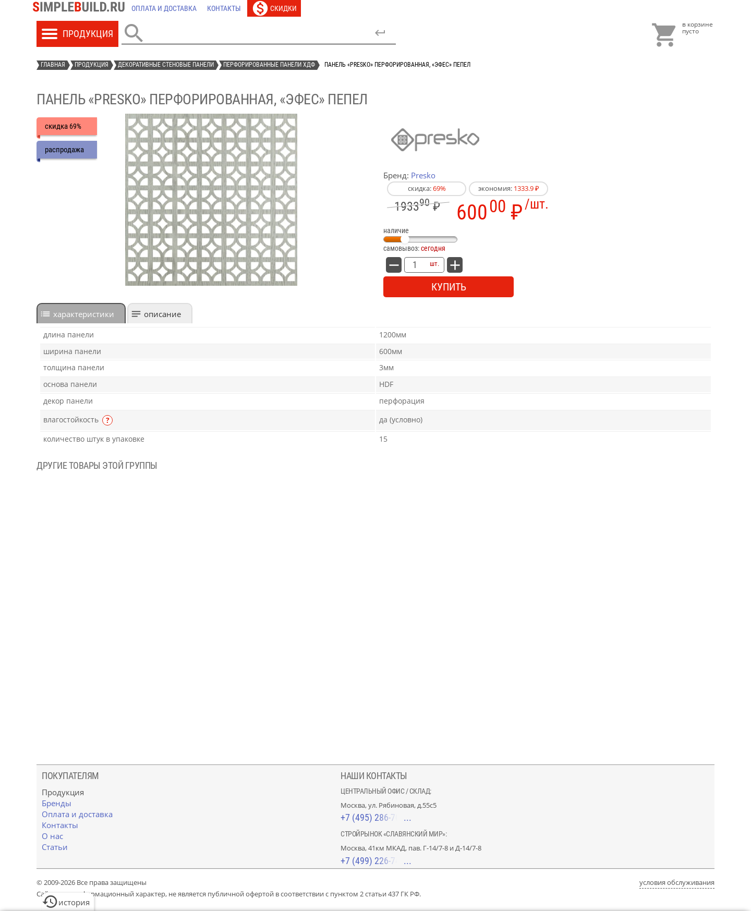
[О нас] (52, 836)
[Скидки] (274, 8)
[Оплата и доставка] (164, 8)
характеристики (83, 314)
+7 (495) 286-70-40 (376, 817)
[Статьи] (55, 847)
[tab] (81, 313)
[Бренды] (56, 803)
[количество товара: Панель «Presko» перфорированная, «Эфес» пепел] (414, 265)
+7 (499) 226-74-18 (376, 860)
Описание (162, 314)
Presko (423, 175)
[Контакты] (224, 8)
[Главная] (81, 8)
